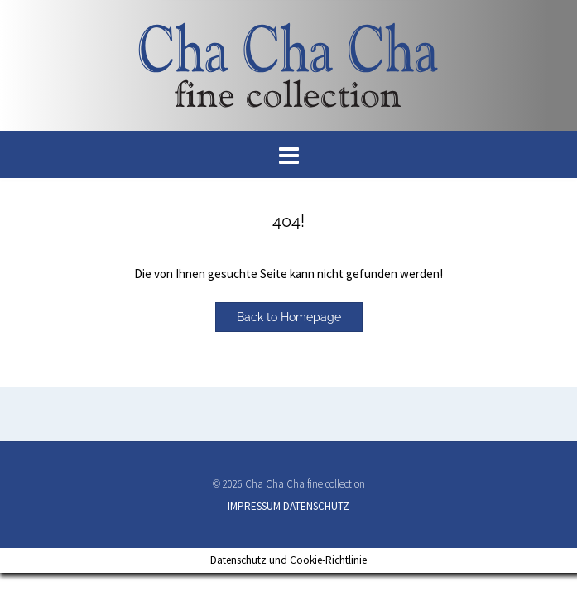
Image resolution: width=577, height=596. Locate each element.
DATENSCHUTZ (316, 506)
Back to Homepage (289, 317)
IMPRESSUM (254, 506)
